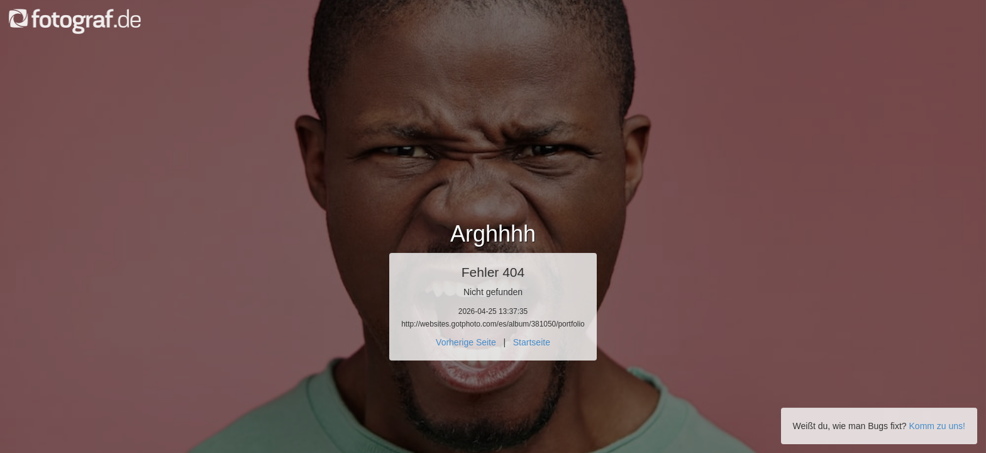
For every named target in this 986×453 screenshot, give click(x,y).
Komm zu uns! (937, 426)
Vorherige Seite (466, 342)
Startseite (531, 342)
